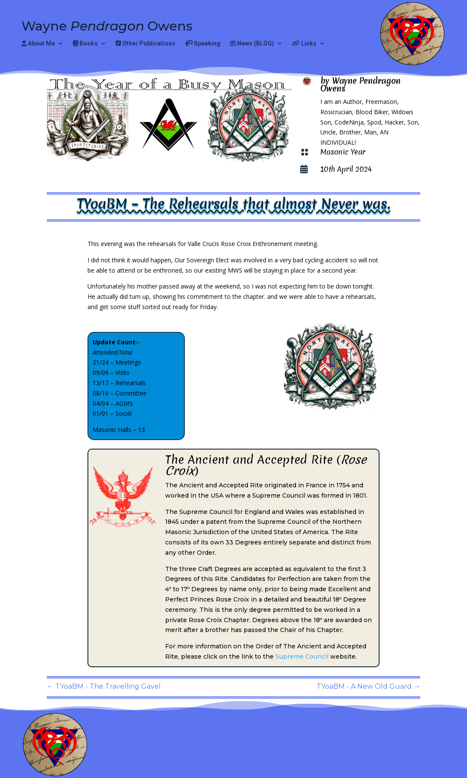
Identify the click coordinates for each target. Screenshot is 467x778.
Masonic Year (342, 152)
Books (85, 43)
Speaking (202, 43)
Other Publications (145, 43)
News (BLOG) (252, 43)
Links (304, 43)
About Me (38, 43)
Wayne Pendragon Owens (360, 84)
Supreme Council (301, 656)
